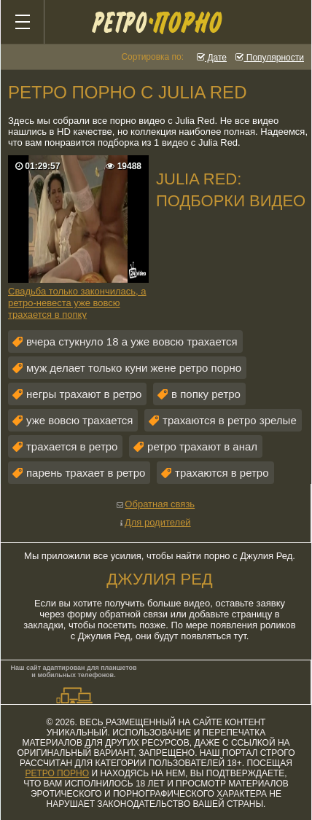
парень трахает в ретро (85, 472)
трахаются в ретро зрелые (230, 420)
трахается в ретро (71, 446)
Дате (212, 57)
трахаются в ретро (222, 472)
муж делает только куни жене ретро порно (133, 368)
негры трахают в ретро (83, 394)
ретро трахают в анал (202, 446)
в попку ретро (206, 394)
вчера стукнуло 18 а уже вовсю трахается (132, 341)
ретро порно (57, 773)
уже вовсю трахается (79, 420)
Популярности (269, 57)
